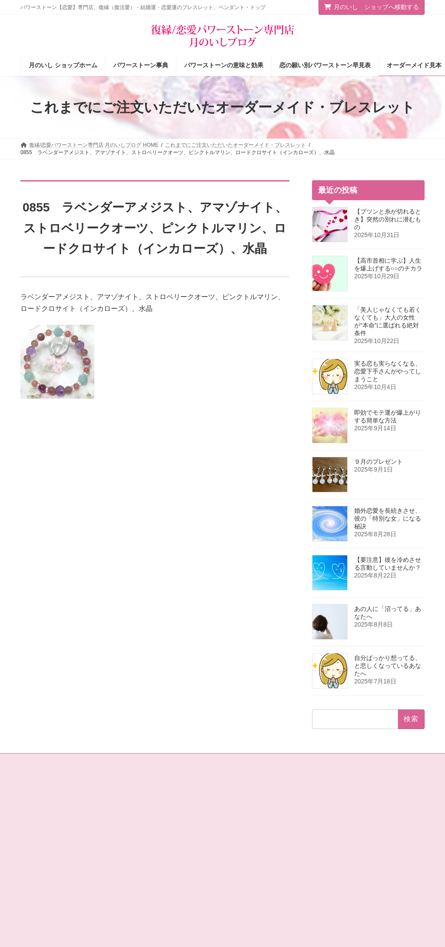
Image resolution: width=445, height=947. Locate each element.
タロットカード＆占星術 (158, 827)
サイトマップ (91, 762)
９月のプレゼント (378, 461)
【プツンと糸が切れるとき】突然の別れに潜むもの (387, 219)
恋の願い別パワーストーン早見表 (273, 842)
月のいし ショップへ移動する (371, 6)
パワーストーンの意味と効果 (268, 827)
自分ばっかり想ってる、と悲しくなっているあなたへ (387, 665)
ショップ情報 (145, 811)
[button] (379, 808)
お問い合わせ (44, 762)
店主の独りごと (148, 842)
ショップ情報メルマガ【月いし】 (273, 902)
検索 (410, 846)
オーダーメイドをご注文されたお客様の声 (276, 883)
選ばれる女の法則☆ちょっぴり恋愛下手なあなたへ (171, 905)
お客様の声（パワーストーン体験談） (273, 861)
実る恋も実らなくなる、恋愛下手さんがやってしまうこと (387, 371)
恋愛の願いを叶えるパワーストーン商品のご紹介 (171, 861)
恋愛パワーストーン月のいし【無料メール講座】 (171, 883)
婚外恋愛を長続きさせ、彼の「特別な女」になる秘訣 (387, 518)
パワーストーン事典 (257, 811)
